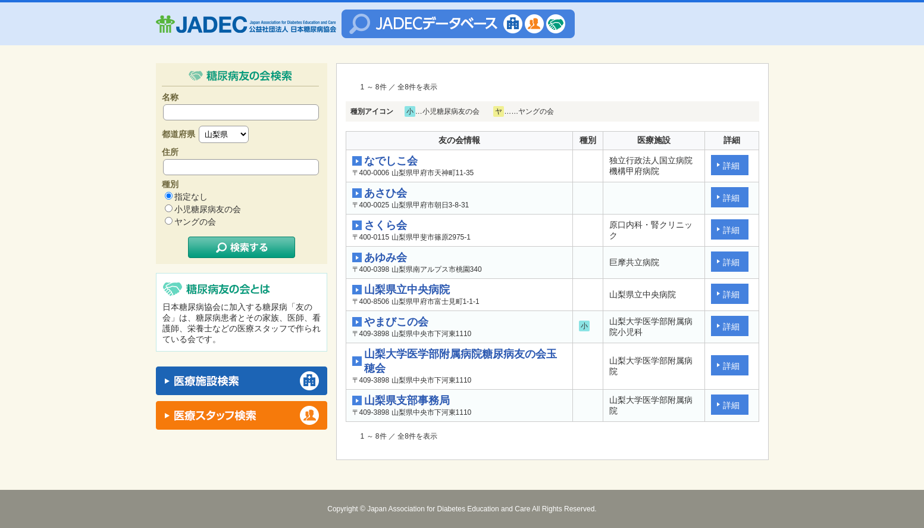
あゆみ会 (385, 257)
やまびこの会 (396, 322)
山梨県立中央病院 (407, 290)
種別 (170, 184)
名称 (170, 97)
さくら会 (385, 225)
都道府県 (178, 134)
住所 (170, 152)
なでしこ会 (391, 161)
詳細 (731, 165)
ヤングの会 (195, 221)
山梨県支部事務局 (407, 400)
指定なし (191, 196)
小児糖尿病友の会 (207, 209)
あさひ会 (385, 193)
